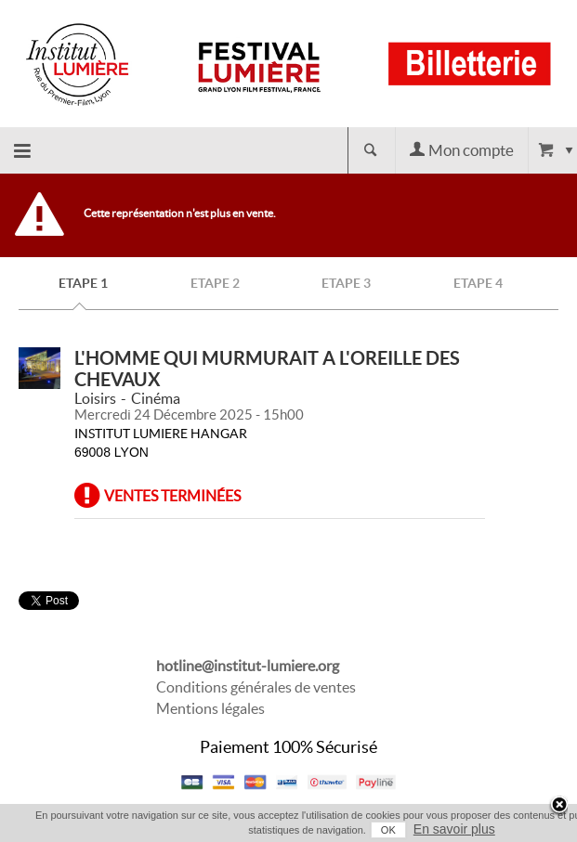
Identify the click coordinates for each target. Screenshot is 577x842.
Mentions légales (210, 708)
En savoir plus (454, 829)
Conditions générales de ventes (256, 687)
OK (388, 830)
